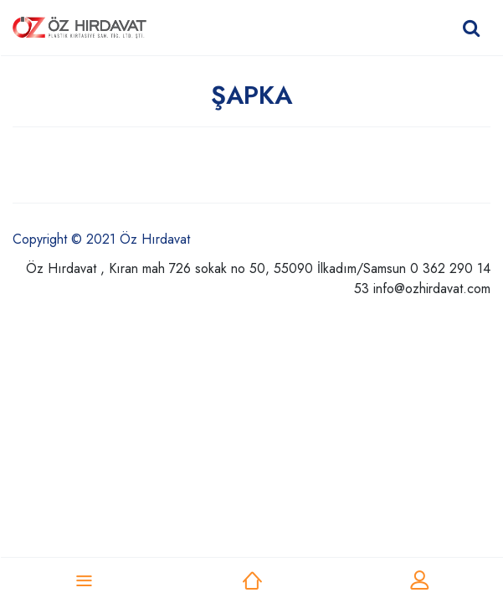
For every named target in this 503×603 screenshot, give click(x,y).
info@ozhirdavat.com (431, 288)
